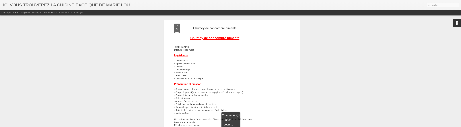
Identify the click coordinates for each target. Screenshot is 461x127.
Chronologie (77, 12)
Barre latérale (50, 12)
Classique (6, 12)
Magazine (25, 12)
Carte (15, 12)
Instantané (64, 12)
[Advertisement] (272, 70)
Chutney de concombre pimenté (215, 26)
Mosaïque (36, 12)
